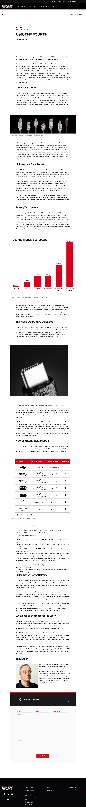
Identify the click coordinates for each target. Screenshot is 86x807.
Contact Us (52, 1)
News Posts (50, 790)
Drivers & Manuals (29, 792)
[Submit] (42, 758)
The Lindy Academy (30, 790)
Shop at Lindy (76, 792)
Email (37, 714)
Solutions (32, 6)
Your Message (57, 714)
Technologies (21, 6)
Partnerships (44, 6)
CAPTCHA (19, 743)
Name (18, 714)
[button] (81, 2)
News (59, 1)
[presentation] (28, 747)
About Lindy (56, 6)
